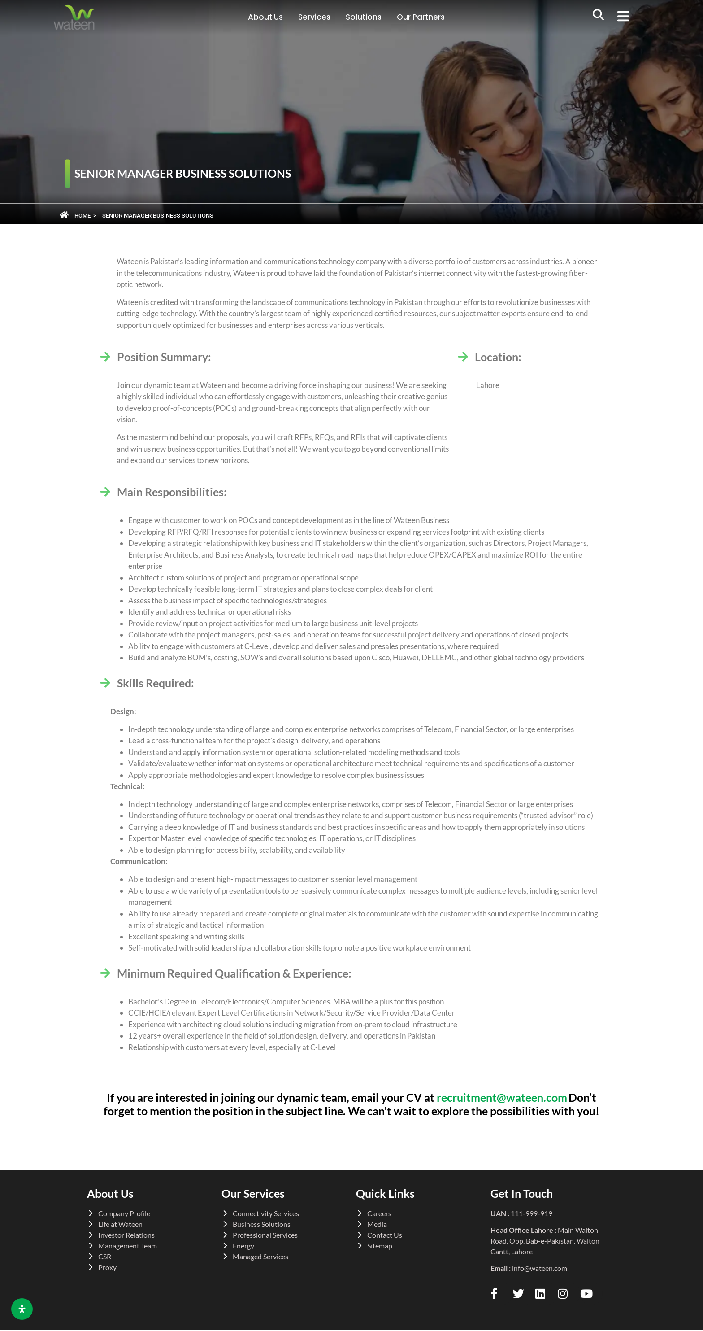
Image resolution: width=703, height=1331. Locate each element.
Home (82, 215)
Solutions (364, 17)
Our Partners (421, 17)
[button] (627, 17)
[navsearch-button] (598, 17)
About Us (265, 17)
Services (314, 17)
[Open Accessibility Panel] (22, 1309)
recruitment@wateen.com (502, 1097)
